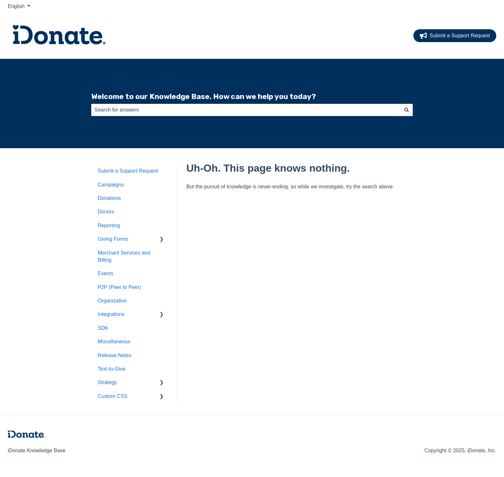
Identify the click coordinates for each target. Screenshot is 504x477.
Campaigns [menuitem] (111, 184)
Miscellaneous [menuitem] (114, 341)
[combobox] (246, 110)
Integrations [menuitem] (111, 314)
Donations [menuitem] (109, 198)
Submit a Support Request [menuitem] (128, 171)
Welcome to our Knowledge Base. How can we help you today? (203, 96)
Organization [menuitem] (112, 300)
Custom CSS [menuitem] (112, 396)
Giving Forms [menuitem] (113, 239)
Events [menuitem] (105, 273)
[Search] (407, 110)
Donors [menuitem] (106, 211)
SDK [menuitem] (103, 328)
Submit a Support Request (455, 35)
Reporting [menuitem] (109, 225)
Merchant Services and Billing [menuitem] (124, 256)
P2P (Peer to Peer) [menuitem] (119, 287)
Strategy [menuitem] (107, 382)
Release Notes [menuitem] (114, 355)
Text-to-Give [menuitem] (111, 369)
